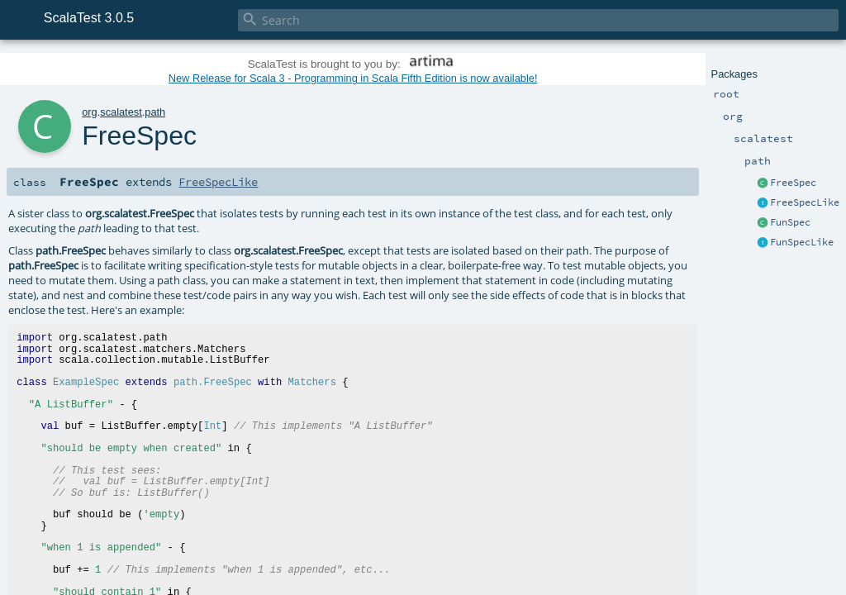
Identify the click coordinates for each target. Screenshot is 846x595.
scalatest (121, 112)
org (89, 112)
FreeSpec (793, 182)
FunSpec (790, 222)
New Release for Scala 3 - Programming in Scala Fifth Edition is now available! (353, 78)
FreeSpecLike (804, 202)
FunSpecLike (802, 242)
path (155, 112)
